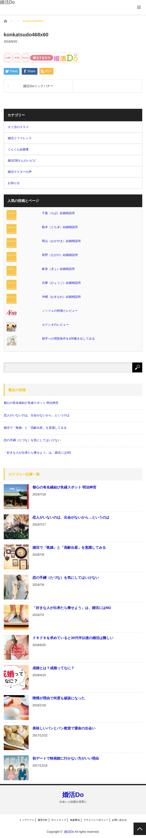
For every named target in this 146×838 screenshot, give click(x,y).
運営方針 (43, 820)
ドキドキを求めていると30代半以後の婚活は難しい (72, 638)
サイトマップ (58, 820)
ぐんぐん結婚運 (18, 149)
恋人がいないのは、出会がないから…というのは (37, 415)
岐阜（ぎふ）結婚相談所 (58, 269)
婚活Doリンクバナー (38, 86)
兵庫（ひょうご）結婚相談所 (61, 283)
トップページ (26, 820)
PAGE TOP (140, 829)
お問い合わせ (119, 820)
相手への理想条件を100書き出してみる (68, 338)
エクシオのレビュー (55, 324)
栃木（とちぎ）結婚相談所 (60, 227)
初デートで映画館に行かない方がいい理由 (65, 758)
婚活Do (73, 794)
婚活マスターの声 (20, 172)
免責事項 (75, 820)
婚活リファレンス (20, 138)
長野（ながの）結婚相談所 (60, 255)
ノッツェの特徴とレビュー (60, 310)
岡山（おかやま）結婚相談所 (61, 241)
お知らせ (14, 183)
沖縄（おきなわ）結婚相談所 (61, 297)
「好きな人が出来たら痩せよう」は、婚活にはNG (37, 452)
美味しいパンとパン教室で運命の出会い (63, 728)
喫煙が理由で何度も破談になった (58, 698)
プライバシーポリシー (95, 820)
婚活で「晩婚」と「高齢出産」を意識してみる (35, 427)
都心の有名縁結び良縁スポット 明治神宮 (31, 403)
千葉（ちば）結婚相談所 (58, 213)
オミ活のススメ (18, 127)
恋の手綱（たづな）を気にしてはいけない (32, 440)
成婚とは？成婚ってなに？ (53, 668)
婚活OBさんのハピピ (22, 160)
